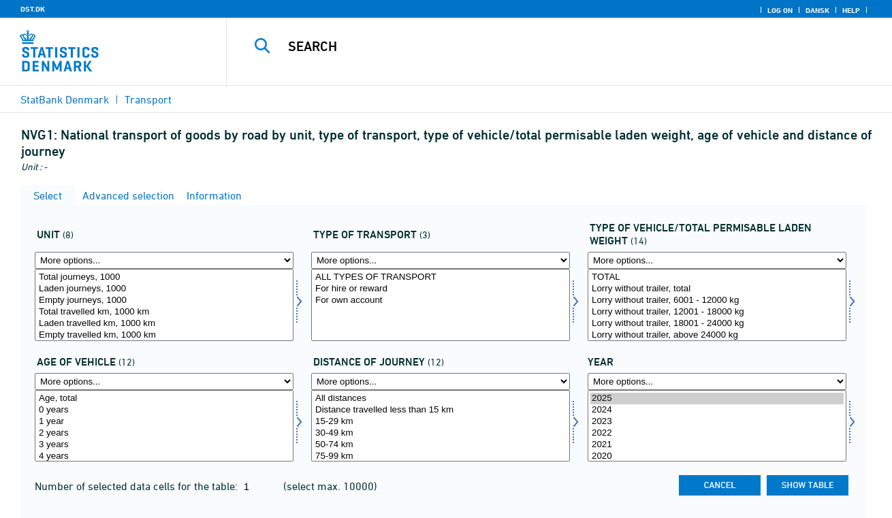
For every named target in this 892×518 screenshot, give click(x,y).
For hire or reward (440, 289)
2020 (717, 456)
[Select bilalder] (164, 426)
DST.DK (32, 9)
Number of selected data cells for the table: (137, 486)
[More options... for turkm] (440, 381)
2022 (717, 433)
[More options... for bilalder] (164, 381)
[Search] (545, 46)
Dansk (817, 10)
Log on (780, 10)
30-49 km (440, 433)
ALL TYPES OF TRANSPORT (440, 277)
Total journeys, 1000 (164, 277)
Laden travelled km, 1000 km (164, 323)
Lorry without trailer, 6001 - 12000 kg (717, 300)
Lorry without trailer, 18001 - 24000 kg (717, 323)
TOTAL (717, 277)
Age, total (164, 398)
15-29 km (440, 421)
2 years (164, 433)
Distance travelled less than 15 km (440, 410)
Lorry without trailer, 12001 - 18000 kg (717, 312)
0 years (164, 410)
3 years (164, 445)
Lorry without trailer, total (717, 289)
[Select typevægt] (717, 305)
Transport (148, 99)
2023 (717, 421)
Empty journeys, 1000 (164, 300)
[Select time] (717, 426)
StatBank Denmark (64, 99)
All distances (440, 398)
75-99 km (440, 456)
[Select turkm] (440, 426)
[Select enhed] (164, 305)
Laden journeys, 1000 (164, 289)
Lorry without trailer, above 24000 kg (717, 335)
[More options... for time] (717, 381)
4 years (164, 456)
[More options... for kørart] (440, 260)
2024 (717, 410)
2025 (717, 398)
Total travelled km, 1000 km (164, 312)
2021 (717, 445)
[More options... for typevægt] (717, 260)
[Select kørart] (440, 305)
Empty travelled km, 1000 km (164, 335)
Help (851, 10)
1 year (164, 421)
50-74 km (440, 445)
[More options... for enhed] (164, 260)
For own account (440, 300)
